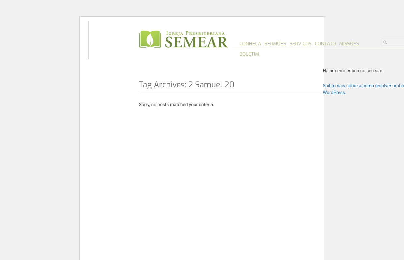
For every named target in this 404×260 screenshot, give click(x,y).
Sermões (275, 43)
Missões (349, 43)
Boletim (249, 54)
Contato (325, 43)
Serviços (300, 43)
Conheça (250, 43)
